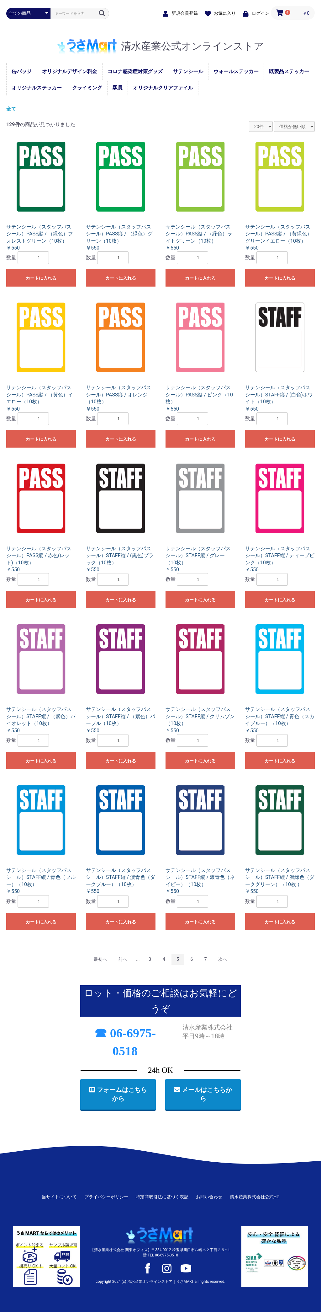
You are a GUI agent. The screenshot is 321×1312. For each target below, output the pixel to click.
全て (11, 109)
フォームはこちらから (118, 1094)
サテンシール (188, 71)
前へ (122, 959)
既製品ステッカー (289, 71)
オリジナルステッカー (37, 88)
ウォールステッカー (236, 71)
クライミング (87, 88)
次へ (222, 959)
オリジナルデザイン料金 (69, 71)
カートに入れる (41, 278)
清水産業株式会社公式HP (255, 1196)
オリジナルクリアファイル (163, 88)
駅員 (118, 88)
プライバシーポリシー (106, 1196)
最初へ (100, 959)
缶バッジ (22, 71)
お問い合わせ (209, 1196)
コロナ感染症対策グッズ (135, 71)
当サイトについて (59, 1196)
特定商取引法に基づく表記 (162, 1196)
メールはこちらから (203, 1094)
